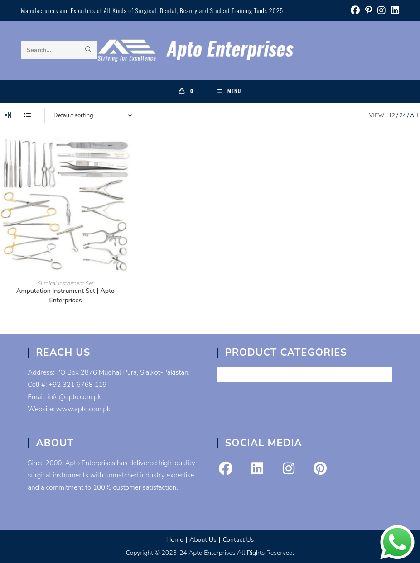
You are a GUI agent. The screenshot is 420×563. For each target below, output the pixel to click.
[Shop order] (89, 115)
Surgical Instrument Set (66, 283)
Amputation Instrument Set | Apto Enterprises (65, 295)
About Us (202, 539)
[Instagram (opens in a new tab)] (381, 10)
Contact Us (238, 539)
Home (174, 539)
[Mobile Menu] (229, 91)
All (415, 115)
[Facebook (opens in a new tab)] (355, 10)
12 (392, 115)
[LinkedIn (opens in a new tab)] (393, 10)
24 (402, 115)
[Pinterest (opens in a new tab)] (368, 10)
